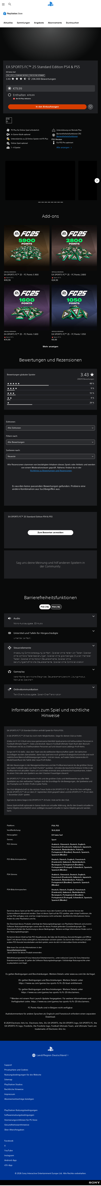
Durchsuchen (72, 22)
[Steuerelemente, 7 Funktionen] (50, 654)
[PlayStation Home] (50, 4)
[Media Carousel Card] (40, 180)
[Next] (96, 180)
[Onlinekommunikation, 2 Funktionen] (50, 691)
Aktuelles (8, 22)
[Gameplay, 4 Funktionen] (50, 675)
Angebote (39, 22)
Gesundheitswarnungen (16, 950)
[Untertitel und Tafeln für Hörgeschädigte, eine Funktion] (50, 635)
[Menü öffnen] (3, 4)
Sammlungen (23, 22)
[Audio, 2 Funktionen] (50, 620)
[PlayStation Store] (13, 13)
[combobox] (50, 427)
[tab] (44, 606)
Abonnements (55, 22)
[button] (67, 136)
